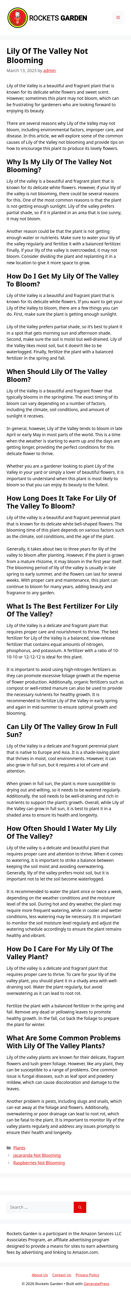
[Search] (80, 1207)
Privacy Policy (87, 1274)
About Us (40, 1274)
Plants (19, 1148)
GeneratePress (96, 1283)
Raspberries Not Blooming (39, 1163)
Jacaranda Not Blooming (37, 1155)
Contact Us (61, 1274)
